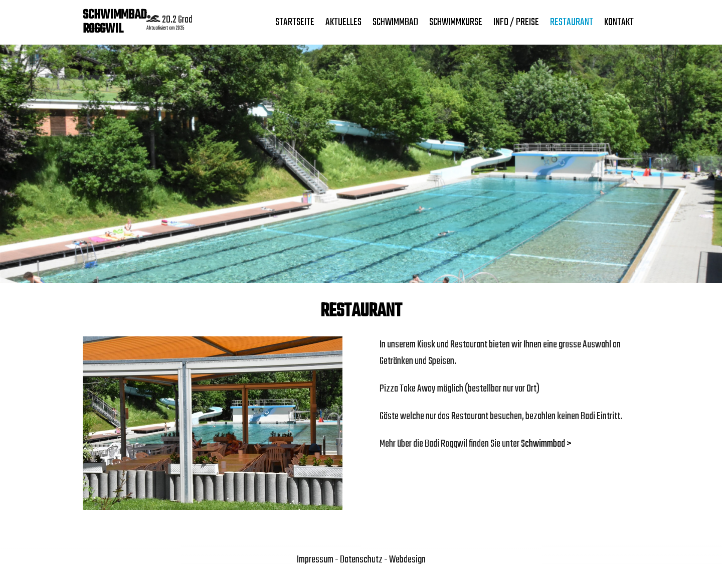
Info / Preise (516, 22)
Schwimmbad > (546, 444)
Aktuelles (343, 22)
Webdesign (407, 559)
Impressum (315, 559)
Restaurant (571, 22)
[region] (361, 163)
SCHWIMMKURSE (455, 22)
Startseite (294, 22)
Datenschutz (361, 559)
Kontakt (619, 22)
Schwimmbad (395, 22)
